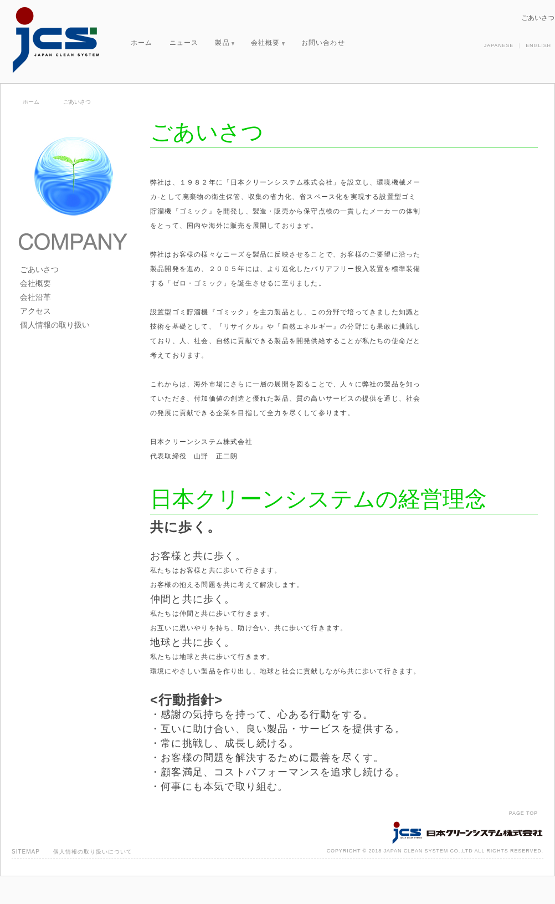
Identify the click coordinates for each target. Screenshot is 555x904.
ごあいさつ (39, 269)
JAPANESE (499, 45)
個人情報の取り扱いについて (92, 852)
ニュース (184, 43)
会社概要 (268, 43)
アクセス (35, 311)
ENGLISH (538, 45)
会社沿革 (35, 297)
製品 (224, 43)
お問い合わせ (323, 43)
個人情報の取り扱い (55, 324)
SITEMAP (26, 852)
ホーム (142, 43)
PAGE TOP (523, 813)
